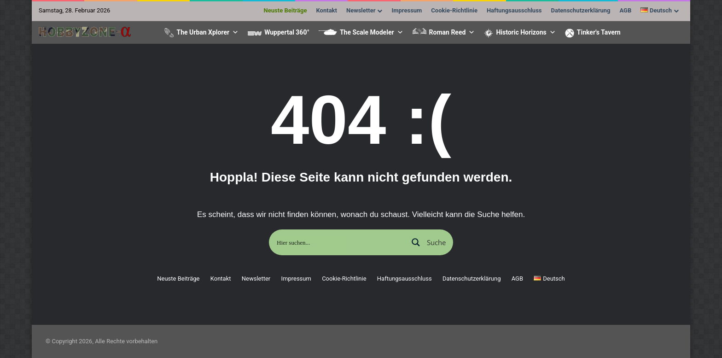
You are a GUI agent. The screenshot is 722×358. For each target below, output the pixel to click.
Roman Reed (452, 32)
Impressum (406, 10)
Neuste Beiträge (285, 10)
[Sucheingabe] (339, 242)
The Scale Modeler (371, 32)
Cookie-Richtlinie (454, 10)
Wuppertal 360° (286, 32)
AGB (625, 10)
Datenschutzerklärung (581, 10)
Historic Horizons (525, 32)
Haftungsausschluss (514, 10)
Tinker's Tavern (599, 32)
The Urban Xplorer (207, 32)
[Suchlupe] (428, 242)
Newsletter (360, 10)
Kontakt (326, 10)
